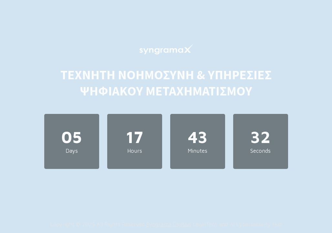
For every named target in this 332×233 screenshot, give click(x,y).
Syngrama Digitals (168, 224)
